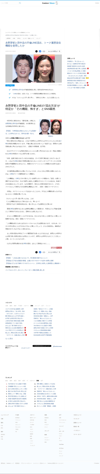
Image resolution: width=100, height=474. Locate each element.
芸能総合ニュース (25, 32)
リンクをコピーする (44, 51)
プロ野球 (32, 424)
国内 (11, 305)
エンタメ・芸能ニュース (28, 38)
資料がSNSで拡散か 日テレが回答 (43, 328)
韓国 (2, 436)
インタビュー (77, 430)
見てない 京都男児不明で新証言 (76, 63)
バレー (31, 443)
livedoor (97, 3)
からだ (60, 433)
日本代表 (32, 420)
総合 (6, 380)
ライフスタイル (62, 420)
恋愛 (60, 417)
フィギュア (32, 445)
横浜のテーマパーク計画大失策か (76, 73)
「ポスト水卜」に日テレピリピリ (15, 313)
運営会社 (3, 463)
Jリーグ (32, 422)
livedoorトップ (10, 463)
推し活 (42, 270)
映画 (46, 434)
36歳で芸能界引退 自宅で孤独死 (17, 398)
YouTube (61, 444)
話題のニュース (77, 422)
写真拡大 (50, 136)
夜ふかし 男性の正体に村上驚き (14, 332)
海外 (15, 305)
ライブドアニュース (48, 3)
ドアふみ (57, 3)
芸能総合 (47, 417)
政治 (15, 380)
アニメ (60, 451)
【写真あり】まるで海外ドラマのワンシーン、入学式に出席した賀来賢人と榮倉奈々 (33, 263)
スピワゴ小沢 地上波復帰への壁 (14, 309)
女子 (42, 305)
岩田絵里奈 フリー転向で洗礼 (13, 323)
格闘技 (31, 433)
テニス (31, 431)
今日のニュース (77, 415)
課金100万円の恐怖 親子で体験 (76, 78)
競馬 (31, 436)
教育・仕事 (61, 431)
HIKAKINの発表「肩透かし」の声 (43, 316)
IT (27, 380)
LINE (14, 38)
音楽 (46, 420)
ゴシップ (38, 38)
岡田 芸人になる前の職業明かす (14, 328)
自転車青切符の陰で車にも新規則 (76, 68)
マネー (60, 435)
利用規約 (17, 463)
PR (16, 431)
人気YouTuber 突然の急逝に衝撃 (14, 321)
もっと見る (9, 338)
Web (16, 422)
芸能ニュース (17, 32)
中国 (2, 439)
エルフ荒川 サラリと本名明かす (14, 330)
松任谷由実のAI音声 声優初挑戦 (43, 335)
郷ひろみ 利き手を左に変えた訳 (43, 313)
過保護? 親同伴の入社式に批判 (76, 66)
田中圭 (18, 38)
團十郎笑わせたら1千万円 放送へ (14, 316)
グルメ (60, 440)
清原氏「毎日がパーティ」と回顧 (43, 309)
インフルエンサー (11, 270)
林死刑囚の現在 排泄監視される (76, 80)
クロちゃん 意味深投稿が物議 (42, 330)
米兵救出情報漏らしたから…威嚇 (76, 85)
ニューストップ (8, 32)
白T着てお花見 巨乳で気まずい (14, 318)
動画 (37, 270)
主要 (6, 305)
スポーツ (26, 305)
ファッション (62, 422)
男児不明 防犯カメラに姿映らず (17, 396)
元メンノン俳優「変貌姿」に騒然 (46, 406)
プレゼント (47, 439)
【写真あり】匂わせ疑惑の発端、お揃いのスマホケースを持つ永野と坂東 (29, 260)
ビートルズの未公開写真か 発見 (43, 323)
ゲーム (60, 453)
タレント (21, 270)
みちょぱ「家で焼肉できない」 (14, 325)
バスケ (31, 440)
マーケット (17, 420)
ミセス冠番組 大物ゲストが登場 (43, 321)
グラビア (47, 424)
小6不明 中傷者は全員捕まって (42, 332)
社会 (2, 425)
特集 (46, 442)
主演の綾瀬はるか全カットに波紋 (46, 393)
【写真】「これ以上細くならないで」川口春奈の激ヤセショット (26, 258)
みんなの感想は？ (53, 51)
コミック (61, 455)
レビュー (47, 437)
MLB (31, 427)
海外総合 (3, 434)
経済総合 (17, 417)
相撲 (31, 438)
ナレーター (28, 270)
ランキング (76, 418)
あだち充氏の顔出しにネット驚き (17, 389)
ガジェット (17, 424)
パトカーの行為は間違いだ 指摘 (76, 71)
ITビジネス (17, 427)
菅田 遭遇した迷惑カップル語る (46, 384)
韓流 (46, 422)
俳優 (34, 270)
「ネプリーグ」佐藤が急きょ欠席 (15, 335)
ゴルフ (31, 429)
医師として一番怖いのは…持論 (42, 311)
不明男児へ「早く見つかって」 (76, 61)
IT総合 (16, 429)
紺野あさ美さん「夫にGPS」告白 (15, 311)
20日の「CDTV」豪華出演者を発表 (47, 396)
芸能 (32, 305)
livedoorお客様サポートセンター (56, 463)
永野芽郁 (8, 38)
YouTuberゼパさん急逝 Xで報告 (43, 325)
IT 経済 (20, 305)
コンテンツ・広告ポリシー (39, 463)
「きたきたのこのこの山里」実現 (76, 75)
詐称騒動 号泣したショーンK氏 (17, 386)
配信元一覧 (76, 426)
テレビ (46, 427)
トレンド (48, 305)
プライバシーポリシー (26, 463)
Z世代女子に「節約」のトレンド (76, 83)
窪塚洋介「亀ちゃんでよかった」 (43, 318)
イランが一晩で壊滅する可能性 (76, 87)
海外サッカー (33, 417)
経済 (24, 380)
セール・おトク (77, 434)
